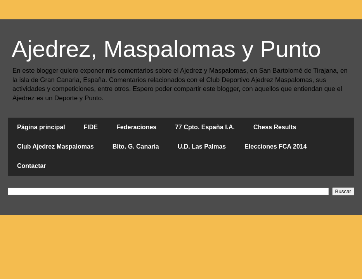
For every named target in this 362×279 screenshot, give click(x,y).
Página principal (41, 127)
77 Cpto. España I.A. (205, 127)
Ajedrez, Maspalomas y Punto (166, 49)
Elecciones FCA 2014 (275, 146)
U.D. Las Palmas (202, 146)
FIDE (91, 127)
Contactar (31, 166)
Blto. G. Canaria (136, 146)
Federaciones (136, 127)
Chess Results (274, 127)
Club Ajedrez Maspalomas (55, 146)
